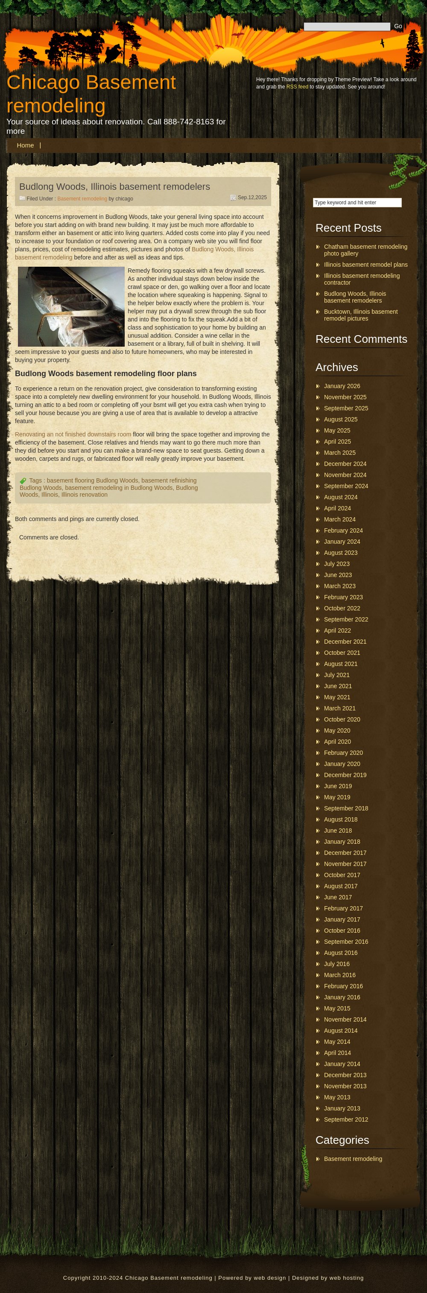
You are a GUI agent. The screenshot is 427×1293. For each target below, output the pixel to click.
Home (25, 145)
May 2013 (337, 1097)
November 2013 (345, 1086)
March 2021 (340, 708)
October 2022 (342, 608)
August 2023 (341, 552)
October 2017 (342, 875)
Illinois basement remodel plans (366, 264)
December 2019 (345, 775)
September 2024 (346, 486)
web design (270, 1278)
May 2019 (337, 797)
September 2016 (346, 941)
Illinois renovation (84, 494)
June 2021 (338, 686)
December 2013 (345, 1075)
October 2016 (342, 930)
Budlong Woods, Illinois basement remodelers (114, 186)
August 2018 (341, 819)
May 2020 (337, 730)
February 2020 (343, 752)
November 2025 (345, 397)
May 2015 (337, 1008)
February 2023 (343, 597)
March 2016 (340, 975)
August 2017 (341, 886)
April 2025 (337, 441)
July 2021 (337, 675)
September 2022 (346, 619)
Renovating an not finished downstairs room (73, 434)
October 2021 (342, 652)
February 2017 (343, 908)
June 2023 (338, 574)
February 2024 (343, 530)
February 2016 (343, 986)
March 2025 (340, 452)
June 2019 (338, 786)
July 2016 (337, 963)
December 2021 (345, 641)
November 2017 (345, 863)
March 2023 (340, 586)
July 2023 (337, 563)
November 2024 (345, 474)
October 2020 (342, 719)
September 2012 (346, 1119)
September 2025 (346, 408)
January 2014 (342, 1063)
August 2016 (341, 952)
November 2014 (345, 1019)
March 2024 (340, 519)
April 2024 (337, 508)
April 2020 (337, 741)
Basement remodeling (82, 199)
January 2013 (342, 1108)
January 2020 (342, 763)
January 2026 (342, 386)
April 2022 (337, 630)
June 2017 (338, 897)
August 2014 (341, 1030)
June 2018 (338, 830)
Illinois (49, 494)
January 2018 (342, 841)
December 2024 (345, 463)
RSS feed (297, 87)
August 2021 (341, 663)
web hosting (347, 1278)
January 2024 (342, 541)
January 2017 (342, 919)
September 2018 (346, 808)
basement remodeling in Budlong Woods (119, 487)
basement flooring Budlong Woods (92, 480)
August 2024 (341, 497)
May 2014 (337, 1041)
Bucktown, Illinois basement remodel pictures (361, 315)
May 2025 (337, 430)
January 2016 (342, 997)
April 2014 (337, 1052)
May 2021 (337, 697)
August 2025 (341, 419)
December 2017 (345, 852)
